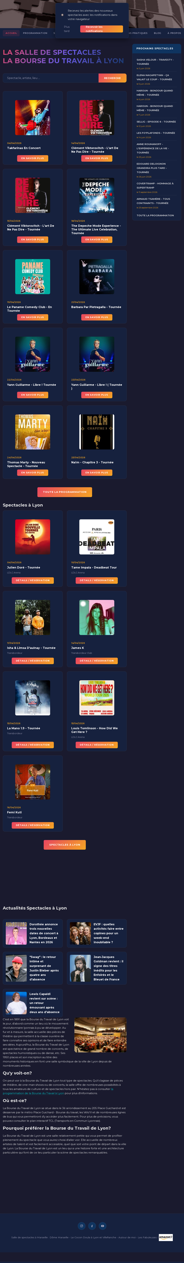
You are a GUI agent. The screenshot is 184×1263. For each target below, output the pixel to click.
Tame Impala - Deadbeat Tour (94, 565)
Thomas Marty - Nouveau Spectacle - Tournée (26, 462)
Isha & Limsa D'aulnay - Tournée (31, 645)
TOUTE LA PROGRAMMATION (64, 488)
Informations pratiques (129, 29)
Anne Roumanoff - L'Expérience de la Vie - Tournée (153, 144)
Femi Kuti (14, 810)
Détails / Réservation (33, 578)
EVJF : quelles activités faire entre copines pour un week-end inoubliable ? (109, 929)
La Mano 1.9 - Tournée (23, 726)
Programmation (35, 29)
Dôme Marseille (59, 1233)
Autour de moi (127, 1233)
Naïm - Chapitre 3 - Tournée (92, 460)
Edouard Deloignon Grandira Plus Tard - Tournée (152, 164)
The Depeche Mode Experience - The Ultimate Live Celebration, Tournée (96, 227)
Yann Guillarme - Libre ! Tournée (31, 382)
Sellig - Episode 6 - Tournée (156, 117)
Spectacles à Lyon (64, 840)
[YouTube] (102, 1222)
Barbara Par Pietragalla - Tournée (96, 305)
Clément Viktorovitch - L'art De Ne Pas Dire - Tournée (94, 145)
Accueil (11, 29)
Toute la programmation (155, 211)
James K (77, 645)
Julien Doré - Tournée (23, 565)
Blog (157, 29)
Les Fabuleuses (147, 1233)
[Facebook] (92, 1222)
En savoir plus (32, 154)
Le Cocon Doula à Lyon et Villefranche (93, 1233)
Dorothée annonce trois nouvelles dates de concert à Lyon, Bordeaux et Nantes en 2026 (44, 929)
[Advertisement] (56, 875)
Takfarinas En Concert (24, 144)
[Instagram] (81, 1222)
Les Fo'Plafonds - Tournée (156, 128)
